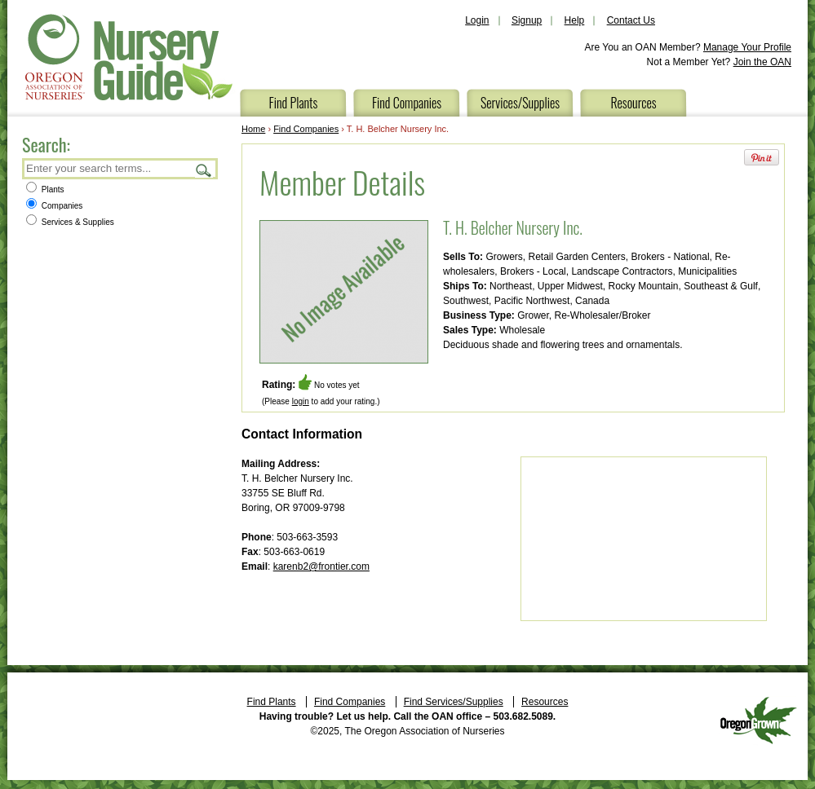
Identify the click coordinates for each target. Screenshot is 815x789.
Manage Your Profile (747, 47)
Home (253, 129)
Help (575, 20)
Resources (633, 102)
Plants (45, 189)
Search (204, 170)
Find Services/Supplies (453, 701)
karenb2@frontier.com (321, 566)
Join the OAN (762, 62)
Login (477, 20)
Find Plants (293, 102)
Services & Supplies (70, 222)
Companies (54, 205)
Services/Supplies (520, 102)
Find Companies (406, 102)
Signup (527, 20)
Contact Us (631, 20)
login (300, 401)
